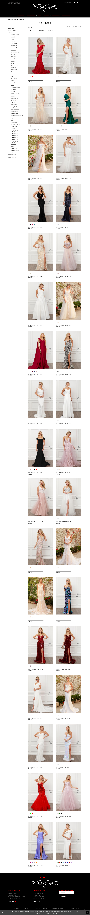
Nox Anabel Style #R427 (63, 620)
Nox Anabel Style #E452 (63, 227)
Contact (16, 908)
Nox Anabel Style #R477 (35, 767)
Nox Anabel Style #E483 (35, 423)
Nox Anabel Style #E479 (63, 374)
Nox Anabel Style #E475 (35, 374)
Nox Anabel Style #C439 (35, 80)
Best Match (63, 26)
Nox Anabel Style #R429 (35, 669)
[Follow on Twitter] (45, 877)
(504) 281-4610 (17, 2)
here (57, 913)
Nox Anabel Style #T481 (35, 865)
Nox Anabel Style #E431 (35, 129)
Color (41, 30)
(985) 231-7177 (17, 3)
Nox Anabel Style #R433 (63, 669)
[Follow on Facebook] (41, 877)
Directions (12, 901)
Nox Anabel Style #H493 (63, 571)
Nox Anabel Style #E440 (63, 129)
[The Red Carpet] (45, 8)
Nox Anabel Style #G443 (35, 522)
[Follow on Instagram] (48, 877)
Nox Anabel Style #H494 (35, 620)
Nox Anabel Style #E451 (35, 227)
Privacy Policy (74, 908)
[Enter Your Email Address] (66, 892)
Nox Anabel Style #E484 (63, 423)
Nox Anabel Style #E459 (35, 276)
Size (32, 30)
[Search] (72, 15)
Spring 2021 (21, 19)
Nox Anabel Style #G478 (35, 571)
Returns (27, 908)
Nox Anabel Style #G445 (63, 522)
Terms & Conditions (58, 908)
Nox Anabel (15, 19)
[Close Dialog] (2, 912)
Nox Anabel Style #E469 (35, 325)
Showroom (66, 15)
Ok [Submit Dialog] (87, 912)
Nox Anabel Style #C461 (63, 80)
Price (50, 30)
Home (9, 19)
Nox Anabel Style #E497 (35, 472)
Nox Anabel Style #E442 (63, 178)
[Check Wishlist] (74, 2)
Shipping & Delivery (41, 908)
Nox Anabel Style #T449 (63, 816)
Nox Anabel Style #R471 (35, 718)
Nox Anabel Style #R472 (63, 718)
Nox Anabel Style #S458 (63, 767)
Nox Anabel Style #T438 (35, 816)
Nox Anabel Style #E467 (63, 865)
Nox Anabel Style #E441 (35, 178)
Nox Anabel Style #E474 (63, 325)
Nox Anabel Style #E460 (63, 276)
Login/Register (67, 2)
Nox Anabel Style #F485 (63, 472)
